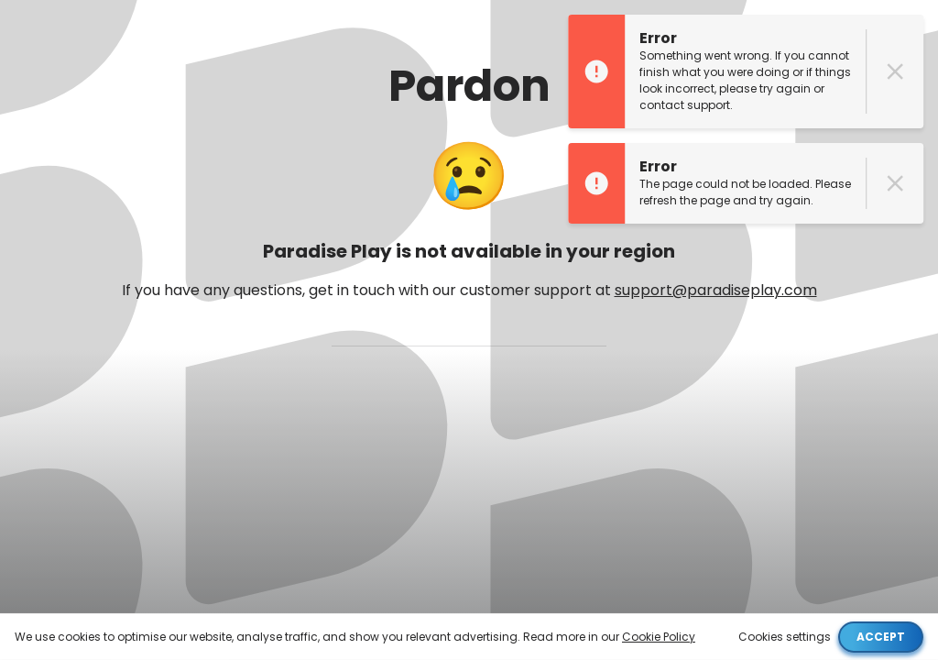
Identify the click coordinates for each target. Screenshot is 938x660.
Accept (880, 636)
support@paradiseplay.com (716, 290)
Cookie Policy (658, 636)
